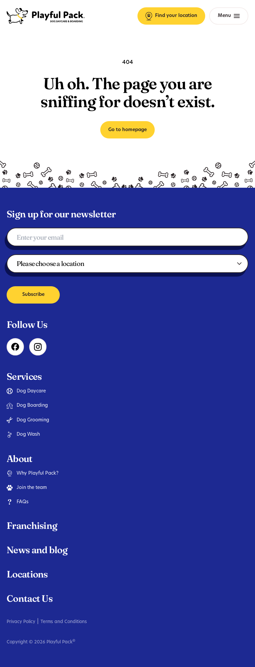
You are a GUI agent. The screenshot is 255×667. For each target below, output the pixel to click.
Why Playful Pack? (32, 473)
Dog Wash (23, 435)
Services (24, 376)
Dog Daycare (26, 391)
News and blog (37, 550)
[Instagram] (37, 346)
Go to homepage (127, 129)
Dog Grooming (28, 420)
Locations (27, 574)
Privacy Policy (21, 622)
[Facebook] (15, 346)
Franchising (32, 525)
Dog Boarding (27, 406)
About (20, 458)
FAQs (18, 502)
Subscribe (33, 294)
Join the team (27, 487)
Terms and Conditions (64, 622)
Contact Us (29, 598)
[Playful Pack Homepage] (46, 16)
